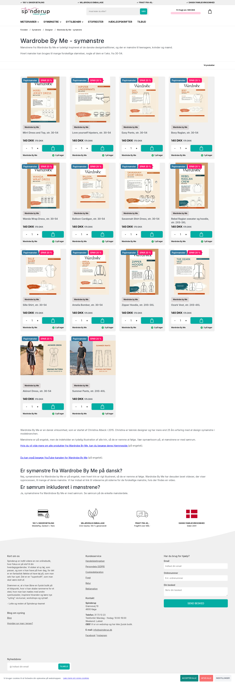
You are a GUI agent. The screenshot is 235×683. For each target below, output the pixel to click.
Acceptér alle (189, 678)
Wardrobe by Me (32, 127)
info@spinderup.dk (102, 630)
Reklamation (92, 588)
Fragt (88, 577)
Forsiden (24, 30)
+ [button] (38, 148)
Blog (9, 618)
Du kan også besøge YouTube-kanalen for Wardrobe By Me (53, 457)
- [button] (26, 148)
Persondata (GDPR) (95, 566)
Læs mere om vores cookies (76, 678)
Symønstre (36, 30)
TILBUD (141, 21)
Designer (49, 30)
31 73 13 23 (100, 615)
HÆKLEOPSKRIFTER (120, 21)
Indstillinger (223, 678)
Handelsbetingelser (95, 561)
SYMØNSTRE (52, 21)
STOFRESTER (95, 21)
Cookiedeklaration (95, 572)
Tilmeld (64, 666)
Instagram (102, 635)
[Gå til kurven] (210, 11)
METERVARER (29, 21)
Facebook (90, 635)
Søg (143, 11)
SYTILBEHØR (74, 21)
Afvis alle (206, 678)
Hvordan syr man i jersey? (20, 623)
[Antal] (32, 148)
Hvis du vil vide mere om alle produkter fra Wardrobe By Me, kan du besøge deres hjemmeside (74, 445)
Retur (88, 583)
